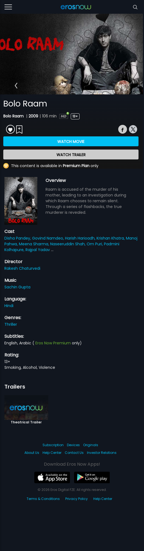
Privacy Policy (76, 498)
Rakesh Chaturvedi (22, 268)
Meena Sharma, (34, 244)
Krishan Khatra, (111, 238)
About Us (31, 452)
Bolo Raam (14, 116)
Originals (90, 445)
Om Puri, (95, 244)
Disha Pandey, (18, 238)
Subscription (53, 445)
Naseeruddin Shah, (68, 244)
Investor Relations (102, 452)
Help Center (52, 452)
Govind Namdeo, (48, 238)
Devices (73, 445)
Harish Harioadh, (81, 238)
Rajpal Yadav (38, 249)
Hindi (8, 305)
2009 (33, 116)
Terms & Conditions (43, 498)
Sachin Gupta (17, 287)
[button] (16, 85)
